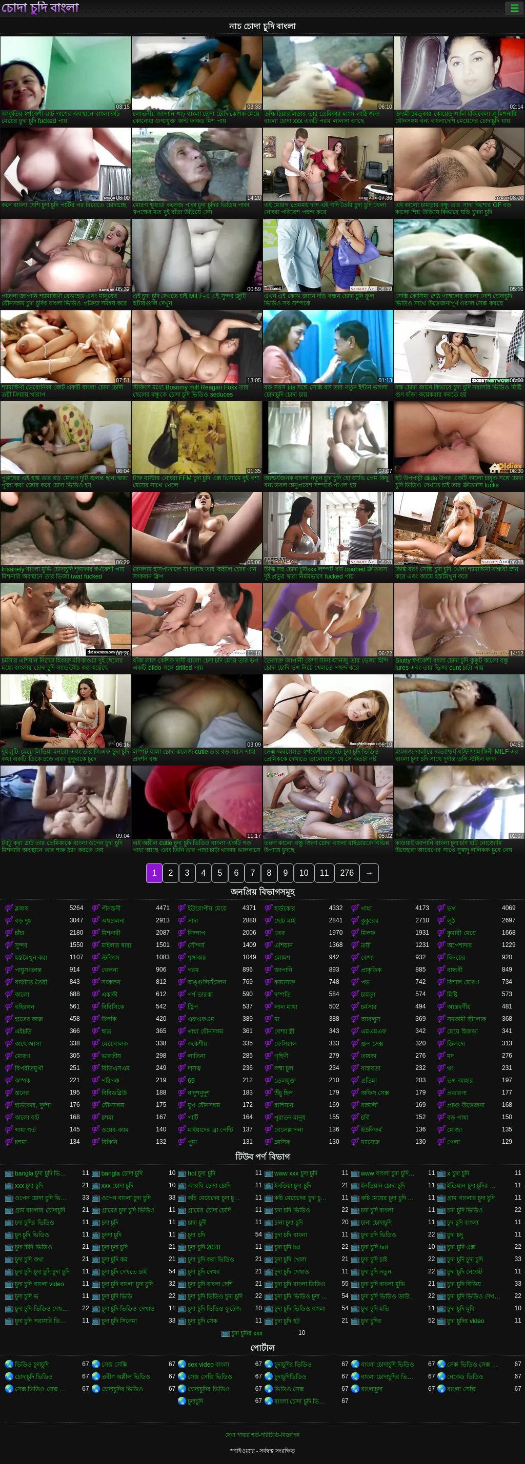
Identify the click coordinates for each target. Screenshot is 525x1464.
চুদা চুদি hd (287, 1247)
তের (279, 933)
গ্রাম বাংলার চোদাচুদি (40, 1210)
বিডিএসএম (116, 1068)
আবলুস (370, 1019)
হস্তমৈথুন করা (31, 957)
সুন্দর (21, 945)
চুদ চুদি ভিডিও (32, 1235)
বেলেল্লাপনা (288, 1129)
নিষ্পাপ (196, 933)
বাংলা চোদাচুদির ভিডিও (388, 1376)
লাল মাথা (285, 1007)
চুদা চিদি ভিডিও (33, 1247)
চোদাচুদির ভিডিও (122, 1389)
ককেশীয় (197, 1043)
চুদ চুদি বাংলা (462, 1222)
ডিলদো (456, 1043)
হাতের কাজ (29, 1019)
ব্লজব (21, 908)
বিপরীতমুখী (29, 1068)
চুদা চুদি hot (374, 1247)
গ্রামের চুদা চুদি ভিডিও (128, 1210)
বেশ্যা (367, 957)
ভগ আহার (460, 1080)
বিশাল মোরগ (463, 982)
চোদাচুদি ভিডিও (34, 1376)
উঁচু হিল (283, 1093)
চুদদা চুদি (112, 1235)
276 (347, 873)
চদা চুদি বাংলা (377, 1210)
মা (276, 1019)
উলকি (109, 1019)
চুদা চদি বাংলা (290, 1235)
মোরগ (22, 1056)
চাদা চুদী (197, 1222)
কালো (22, 994)
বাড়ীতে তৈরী (31, 982)
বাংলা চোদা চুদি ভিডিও (301, 1401)
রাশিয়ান (283, 1105)
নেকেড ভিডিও (465, 1376)
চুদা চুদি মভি (375, 1308)
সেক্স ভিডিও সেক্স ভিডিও (474, 1364)
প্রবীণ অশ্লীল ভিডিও (126, 1376)
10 (304, 873)
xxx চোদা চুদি (118, 1185)
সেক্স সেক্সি (114, 1364)
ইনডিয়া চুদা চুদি (292, 1185)
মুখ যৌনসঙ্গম (204, 1105)
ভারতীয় (111, 1056)
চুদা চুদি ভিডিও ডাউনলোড (388, 1296)
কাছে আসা (28, 1043)
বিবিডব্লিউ (114, 1093)
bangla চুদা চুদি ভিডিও (42, 1173)
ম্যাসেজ (370, 1142)
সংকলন (111, 982)
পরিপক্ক (110, 1080)
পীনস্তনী (111, 908)
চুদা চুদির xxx (247, 1333)
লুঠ (451, 920)
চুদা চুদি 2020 (204, 1247)
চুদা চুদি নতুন (376, 1271)
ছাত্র (106, 1031)
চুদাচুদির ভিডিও (293, 1364)
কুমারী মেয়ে (461, 933)
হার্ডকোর (284, 908)
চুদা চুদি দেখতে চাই (124, 1271)
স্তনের (22, 1093)
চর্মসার (369, 1007)
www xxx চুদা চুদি (295, 1173)
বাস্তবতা (370, 1068)
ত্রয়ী (366, 945)
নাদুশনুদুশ (199, 1093)
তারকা (368, 1056)
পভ (365, 982)
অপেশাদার (459, 945)
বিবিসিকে (113, 1007)
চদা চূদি (110, 1222)
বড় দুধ (23, 920)
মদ (450, 1056)
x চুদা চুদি (458, 1173)
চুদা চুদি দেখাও (291, 1271)
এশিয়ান (283, 945)
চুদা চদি (196, 1235)
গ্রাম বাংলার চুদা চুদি (471, 1198)
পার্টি (193, 1117)
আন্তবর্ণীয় (459, 1007)
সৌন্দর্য (196, 945)
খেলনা (110, 970)
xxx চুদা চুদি (29, 1185)
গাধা (366, 908)
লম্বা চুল (283, 1068)
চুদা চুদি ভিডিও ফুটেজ (214, 1308)
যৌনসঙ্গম (113, 1105)
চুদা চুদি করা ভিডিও (211, 1259)
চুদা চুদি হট (287, 1321)
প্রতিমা (369, 1080)
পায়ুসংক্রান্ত (28, 970)
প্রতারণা (457, 1093)
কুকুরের (370, 920)
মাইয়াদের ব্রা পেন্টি (210, 1129)
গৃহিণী (281, 1056)
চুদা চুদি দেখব (204, 1271)
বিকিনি (109, 1142)
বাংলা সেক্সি (461, 1389)
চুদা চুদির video (465, 1321)
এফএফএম (201, 1019)
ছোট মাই (284, 920)
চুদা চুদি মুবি (461, 1308)
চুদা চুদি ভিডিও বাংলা (300, 1308)
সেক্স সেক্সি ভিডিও (210, 1376)
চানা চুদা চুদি (288, 1222)
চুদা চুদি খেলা (290, 1259)
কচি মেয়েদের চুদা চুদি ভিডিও (215, 1198)
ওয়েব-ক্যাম (115, 1129)
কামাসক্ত (284, 982)
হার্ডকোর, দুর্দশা (33, 1105)
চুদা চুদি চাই (374, 1259)
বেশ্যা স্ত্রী (284, 1031)
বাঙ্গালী (369, 1105)
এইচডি (23, 1031)
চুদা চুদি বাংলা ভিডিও (300, 1284)
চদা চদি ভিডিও (292, 1210)
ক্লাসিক (282, 1142)
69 (191, 1080)
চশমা (107, 1117)
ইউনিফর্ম (371, 1129)
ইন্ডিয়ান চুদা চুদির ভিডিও (474, 1185)
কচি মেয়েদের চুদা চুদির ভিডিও (301, 1198)
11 (324, 873)
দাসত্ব (194, 1068)
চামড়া (368, 994)
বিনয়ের (456, 957)
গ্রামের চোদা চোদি (209, 1210)
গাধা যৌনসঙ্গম (205, 1031)
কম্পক (22, 1080)
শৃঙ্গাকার (197, 957)
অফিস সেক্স (375, 1093)
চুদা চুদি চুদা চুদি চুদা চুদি (42, 1271)
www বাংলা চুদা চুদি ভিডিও (388, 1173)
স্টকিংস (110, 957)
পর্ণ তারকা (200, 994)
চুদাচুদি (195, 1401)
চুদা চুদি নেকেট (464, 1271)
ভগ (451, 908)
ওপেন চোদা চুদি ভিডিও (42, 1198)
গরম (193, 970)
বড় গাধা (457, 1117)
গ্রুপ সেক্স (372, 1043)
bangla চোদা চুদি (122, 1173)
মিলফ (368, 933)
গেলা (453, 1142)
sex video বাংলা (208, 1364)
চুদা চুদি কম (115, 1259)
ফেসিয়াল (285, 1043)
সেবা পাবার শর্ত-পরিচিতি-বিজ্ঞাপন (262, 1435)
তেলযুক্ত (285, 1080)
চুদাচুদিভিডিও (290, 1376)
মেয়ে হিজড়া (462, 1031)
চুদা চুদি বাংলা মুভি (383, 1284)
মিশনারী (111, 933)
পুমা (192, 1142)
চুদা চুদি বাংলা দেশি (210, 1284)
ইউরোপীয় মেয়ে (207, 908)
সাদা (193, 920)
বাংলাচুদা (371, 1389)
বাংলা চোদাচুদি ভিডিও (388, 1364)
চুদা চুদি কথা (29, 1259)
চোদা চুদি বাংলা (39, 8)
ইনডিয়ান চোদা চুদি (383, 1185)
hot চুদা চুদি (201, 1173)
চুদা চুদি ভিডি (117, 1296)
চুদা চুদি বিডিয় (464, 1284)
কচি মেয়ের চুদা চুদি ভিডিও (388, 1198)
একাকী (109, 994)
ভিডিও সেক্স (289, 1389)
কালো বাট (27, 1117)
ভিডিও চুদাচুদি (32, 1364)
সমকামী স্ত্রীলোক (466, 1019)
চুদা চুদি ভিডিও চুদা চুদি (215, 1296)
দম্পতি (282, 994)
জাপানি (283, 970)
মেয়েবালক (115, 1043)
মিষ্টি (452, 994)
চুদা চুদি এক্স (461, 1247)
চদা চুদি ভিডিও (465, 1210)
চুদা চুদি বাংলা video (39, 1284)
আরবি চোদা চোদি (209, 1185)
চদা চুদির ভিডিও (34, 1222)
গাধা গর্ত (25, 1129)
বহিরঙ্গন (24, 1007)
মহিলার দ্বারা (116, 945)
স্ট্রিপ (193, 1007)
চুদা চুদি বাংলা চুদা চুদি (127, 1284)
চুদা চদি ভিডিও (379, 1235)
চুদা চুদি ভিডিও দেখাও (128, 1308)
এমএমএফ (374, 1031)
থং (450, 1068)
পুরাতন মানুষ (290, 1117)
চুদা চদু (454, 1235)
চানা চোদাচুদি (376, 1222)
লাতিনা (196, 1056)
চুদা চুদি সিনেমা (119, 1321)
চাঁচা (19, 933)
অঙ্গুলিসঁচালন (207, 982)
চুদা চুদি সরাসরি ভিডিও (42, 1321)
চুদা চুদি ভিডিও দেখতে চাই (474, 1296)
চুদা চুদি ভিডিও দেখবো (42, 1308)
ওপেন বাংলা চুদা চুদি (126, 1198)
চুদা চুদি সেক (202, 1321)
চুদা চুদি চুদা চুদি (465, 1259)
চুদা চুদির (371, 1321)
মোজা (454, 1129)
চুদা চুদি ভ (26, 1296)
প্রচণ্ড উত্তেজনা (465, 1105)
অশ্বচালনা (113, 920)
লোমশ (282, 957)
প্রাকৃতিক (371, 970)
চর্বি (365, 1117)
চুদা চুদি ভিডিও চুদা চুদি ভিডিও (301, 1296)
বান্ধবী (454, 970)
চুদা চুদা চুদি (115, 1247)
